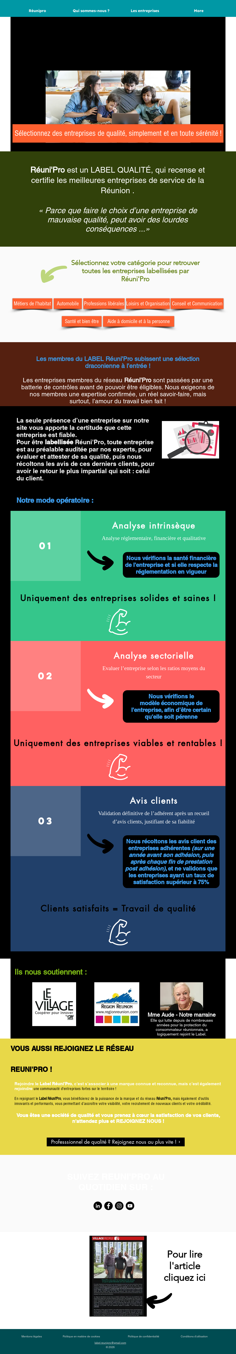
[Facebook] (108, 1206)
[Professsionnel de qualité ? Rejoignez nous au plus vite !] (116, 1142)
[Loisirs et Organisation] (148, 303)
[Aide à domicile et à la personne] (138, 321)
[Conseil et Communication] (197, 303)
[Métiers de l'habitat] (32, 303)
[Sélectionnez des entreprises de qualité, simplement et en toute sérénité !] (118, 133)
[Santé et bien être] (82, 321)
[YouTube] (130, 1206)
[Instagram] (119, 1206)
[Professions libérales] (104, 303)
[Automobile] (68, 303)
